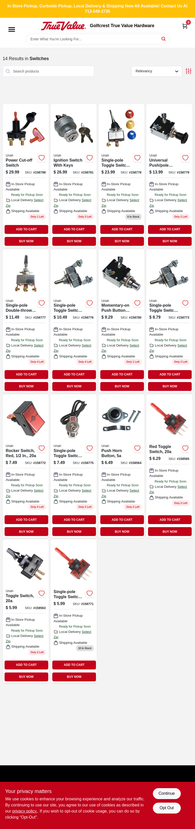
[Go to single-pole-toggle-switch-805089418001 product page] (122, 175)
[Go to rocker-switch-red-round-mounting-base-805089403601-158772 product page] (26, 466)
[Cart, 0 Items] (184, 26)
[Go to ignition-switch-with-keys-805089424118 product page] (74, 175)
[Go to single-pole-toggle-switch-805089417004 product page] (169, 321)
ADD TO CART (26, 229)
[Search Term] (97, 39)
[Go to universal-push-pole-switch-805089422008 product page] (169, 175)
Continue (166, 793)
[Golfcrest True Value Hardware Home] (63, 25)
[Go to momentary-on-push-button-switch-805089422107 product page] (122, 321)
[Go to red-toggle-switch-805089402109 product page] (169, 466)
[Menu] (11, 29)
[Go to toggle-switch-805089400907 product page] (26, 611)
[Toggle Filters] (188, 71)
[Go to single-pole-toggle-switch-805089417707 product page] (74, 321)
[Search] (164, 38)
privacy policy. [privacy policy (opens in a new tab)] (24, 811)
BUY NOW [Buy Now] (26, 241)
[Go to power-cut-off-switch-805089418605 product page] (26, 175)
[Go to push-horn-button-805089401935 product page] (122, 466)
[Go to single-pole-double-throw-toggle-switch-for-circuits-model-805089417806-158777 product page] (26, 321)
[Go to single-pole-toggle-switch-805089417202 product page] (74, 466)
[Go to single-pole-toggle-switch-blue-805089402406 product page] (74, 611)
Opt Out (166, 808)
